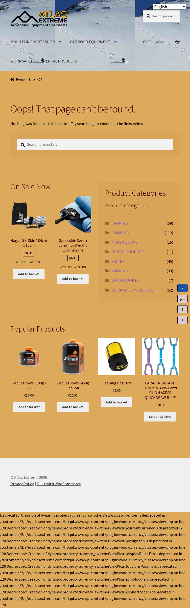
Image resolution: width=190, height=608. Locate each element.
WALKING (120, 270)
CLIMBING (120, 232)
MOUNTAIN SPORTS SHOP (32, 41)
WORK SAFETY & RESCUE (132, 290)
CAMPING (120, 223)
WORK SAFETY (22, 61)
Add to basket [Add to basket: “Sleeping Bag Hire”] (116, 402)
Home (20, 79)
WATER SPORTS (125, 280)
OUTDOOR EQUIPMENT (90, 41)
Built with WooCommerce (59, 483)
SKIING (118, 261)
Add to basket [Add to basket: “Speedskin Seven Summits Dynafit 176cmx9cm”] (73, 278)
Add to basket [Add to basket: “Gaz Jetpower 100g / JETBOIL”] (29, 407)
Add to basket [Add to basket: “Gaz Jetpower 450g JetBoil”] (73, 407)
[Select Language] (169, 7)
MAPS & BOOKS (125, 242)
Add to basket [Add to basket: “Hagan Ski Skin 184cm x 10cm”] (29, 274)
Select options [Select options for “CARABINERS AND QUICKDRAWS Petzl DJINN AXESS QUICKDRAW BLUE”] (160, 416)
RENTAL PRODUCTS (60, 61)
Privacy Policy (22, 483)
